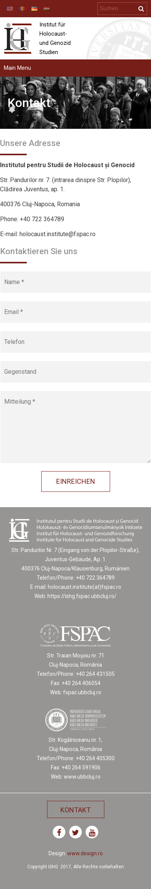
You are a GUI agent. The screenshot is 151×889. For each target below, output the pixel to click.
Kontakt (75, 810)
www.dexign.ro (85, 853)
